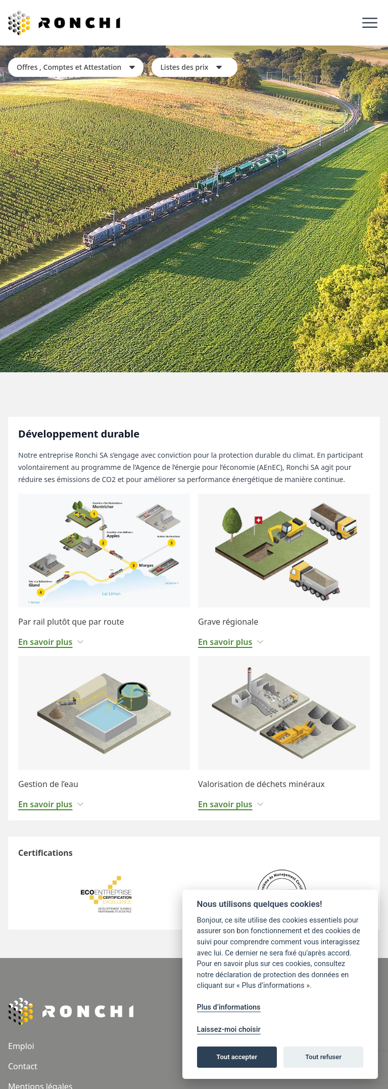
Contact (22, 1066)
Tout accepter (236, 1057)
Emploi (21, 1046)
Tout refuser (323, 1057)
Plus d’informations (229, 1007)
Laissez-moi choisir (229, 1029)
